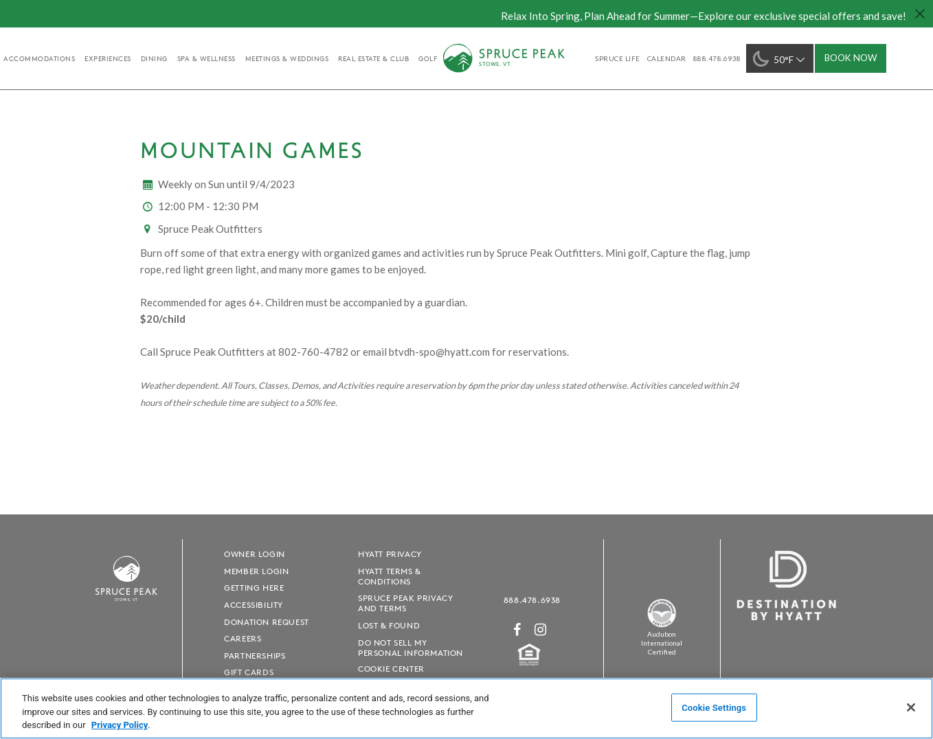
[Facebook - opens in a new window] (517, 629)
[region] (466, 708)
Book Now (850, 57)
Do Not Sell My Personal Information (410, 647)
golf (427, 58)
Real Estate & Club (373, 58)
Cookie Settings (714, 707)
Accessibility (253, 605)
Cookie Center (391, 668)
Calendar (666, 58)
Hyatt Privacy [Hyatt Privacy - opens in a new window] (390, 554)
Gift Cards (248, 672)
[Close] (911, 707)
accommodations (39, 58)
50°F (780, 59)
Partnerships (254, 655)
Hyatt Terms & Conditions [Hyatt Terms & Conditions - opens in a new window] (389, 576)
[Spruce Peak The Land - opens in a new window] (662, 624)
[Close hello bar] (919, 13)
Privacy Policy (119, 725)
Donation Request (266, 622)
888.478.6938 (532, 600)
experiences (108, 58)
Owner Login (254, 554)
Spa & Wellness (206, 58)
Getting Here (254, 587)
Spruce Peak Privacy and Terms (405, 603)
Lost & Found (389, 625)
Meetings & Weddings (287, 58)
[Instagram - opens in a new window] (540, 629)
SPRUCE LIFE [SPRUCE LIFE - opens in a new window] (617, 58)
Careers (242, 638)
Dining (154, 58)
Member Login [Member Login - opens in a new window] (256, 571)
